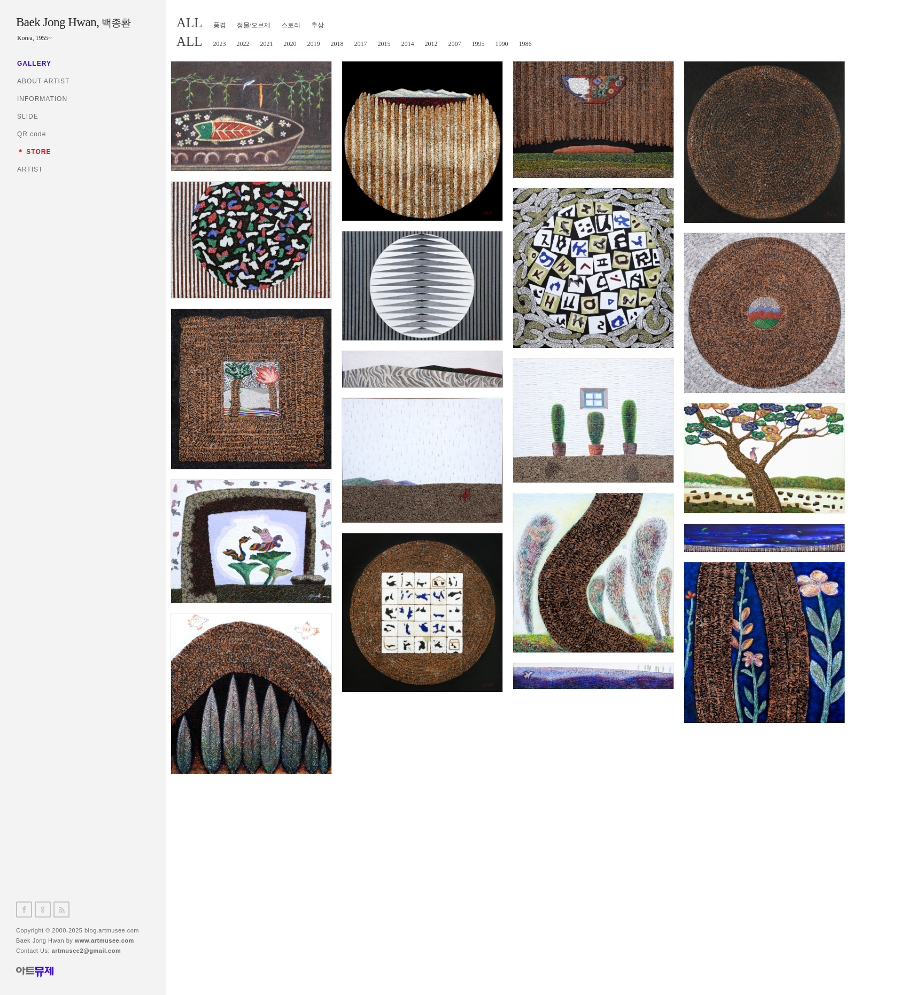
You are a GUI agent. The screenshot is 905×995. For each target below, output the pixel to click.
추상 (317, 25)
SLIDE (27, 116)
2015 (384, 44)
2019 (313, 44)
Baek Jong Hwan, (73, 22)
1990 (502, 44)
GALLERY (34, 63)
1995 (478, 44)
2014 (407, 44)
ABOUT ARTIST (43, 81)
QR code (31, 134)
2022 (243, 44)
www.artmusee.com (104, 940)
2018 (337, 44)
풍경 (219, 25)
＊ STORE (34, 152)
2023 (219, 44)
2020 (290, 44)
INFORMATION (42, 99)
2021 (266, 44)
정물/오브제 (253, 25)
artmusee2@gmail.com (86, 950)
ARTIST (30, 169)
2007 (454, 44)
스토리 (290, 25)
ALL (189, 22)
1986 (525, 44)
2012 (431, 44)
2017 (360, 44)
